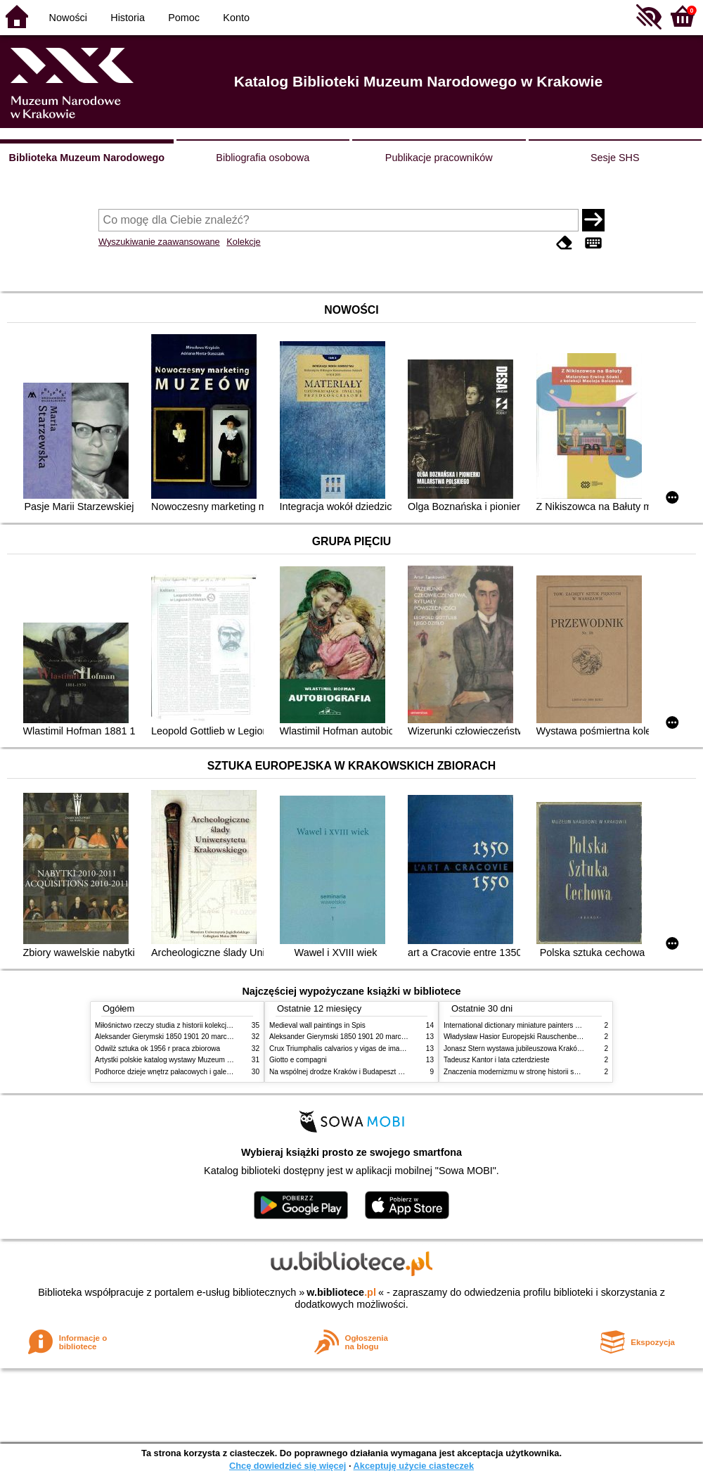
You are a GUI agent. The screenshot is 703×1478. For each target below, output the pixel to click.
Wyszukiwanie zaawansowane (159, 241)
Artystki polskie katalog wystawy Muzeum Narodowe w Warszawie (198, 1060)
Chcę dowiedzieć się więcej (287, 1465)
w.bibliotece (341, 1292)
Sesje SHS (615, 157)
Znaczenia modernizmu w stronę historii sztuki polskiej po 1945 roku (550, 1072)
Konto (236, 17)
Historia (127, 17)
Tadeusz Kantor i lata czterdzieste (497, 1060)
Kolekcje (243, 241)
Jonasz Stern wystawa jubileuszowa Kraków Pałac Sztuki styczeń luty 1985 (562, 1048)
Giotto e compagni (298, 1060)
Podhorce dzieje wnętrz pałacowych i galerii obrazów (178, 1072)
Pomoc (184, 17)
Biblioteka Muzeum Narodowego (87, 157)
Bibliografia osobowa (262, 157)
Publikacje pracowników (439, 157)
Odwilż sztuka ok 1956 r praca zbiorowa (157, 1048)
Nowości (68, 17)
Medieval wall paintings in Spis (317, 1025)
